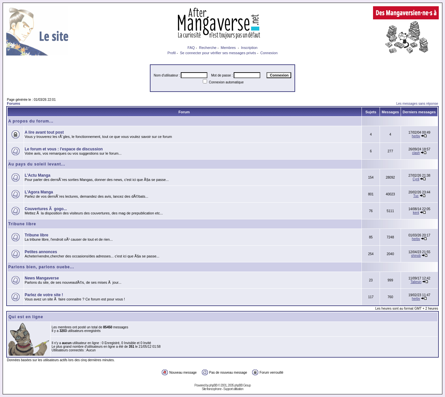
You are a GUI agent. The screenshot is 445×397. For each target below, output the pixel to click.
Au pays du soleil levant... (36, 164)
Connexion (269, 53)
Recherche (207, 48)
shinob (416, 255)
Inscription (249, 48)
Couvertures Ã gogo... (46, 209)
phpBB (213, 385)
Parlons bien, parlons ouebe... (41, 267)
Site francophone (212, 389)
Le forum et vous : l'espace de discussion (64, 149)
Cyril (416, 179)
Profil (171, 53)
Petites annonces (41, 252)
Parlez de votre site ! (44, 295)
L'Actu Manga (37, 175)
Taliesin (415, 282)
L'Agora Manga (39, 192)
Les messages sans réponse (417, 103)
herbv (416, 136)
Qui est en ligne (26, 317)
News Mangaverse (42, 278)
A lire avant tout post (44, 132)
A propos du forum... (31, 121)
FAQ (191, 48)
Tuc (415, 196)
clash (416, 153)
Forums (13, 103)
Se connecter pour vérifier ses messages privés (218, 53)
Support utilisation (233, 389)
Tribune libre (22, 224)
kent (416, 212)
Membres (228, 48)
